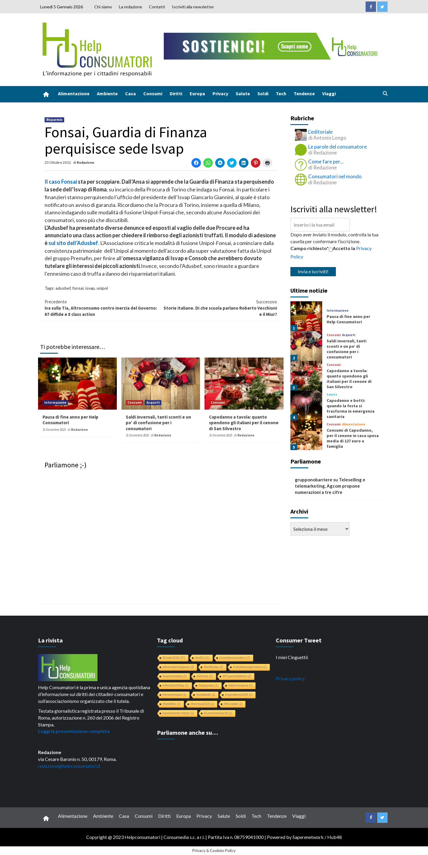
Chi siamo (103, 6)
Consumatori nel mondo (335, 176)
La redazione (130, 6)
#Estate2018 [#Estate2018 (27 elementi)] (174, 657)
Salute (243, 93)
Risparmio (54, 120)
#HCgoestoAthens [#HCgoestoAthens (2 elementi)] (237, 676)
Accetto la (342, 248)
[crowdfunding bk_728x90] (272, 45)
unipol (102, 288)
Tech (281, 93)
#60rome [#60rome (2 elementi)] (204, 676)
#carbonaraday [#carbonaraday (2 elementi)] (175, 676)
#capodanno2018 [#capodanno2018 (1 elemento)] (238, 694)
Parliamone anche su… (187, 732)
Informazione (55, 402)
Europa (197, 93)
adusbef (63, 288)
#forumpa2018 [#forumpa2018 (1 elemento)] (202, 704)
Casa (130, 93)
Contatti (157, 6)
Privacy (220, 93)
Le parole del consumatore (337, 146)
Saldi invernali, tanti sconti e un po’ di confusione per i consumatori (158, 422)
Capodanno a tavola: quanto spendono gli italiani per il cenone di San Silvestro (243, 422)
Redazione (85, 162)
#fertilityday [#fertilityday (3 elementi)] (213, 667)
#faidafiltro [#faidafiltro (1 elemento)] (172, 704)
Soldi (262, 93)
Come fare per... (326, 161)
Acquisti (153, 402)
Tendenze (304, 93)
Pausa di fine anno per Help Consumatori (348, 319)
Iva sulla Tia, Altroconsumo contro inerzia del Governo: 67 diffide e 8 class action (103, 308)
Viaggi (329, 93)
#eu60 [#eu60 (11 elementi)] (202, 657)
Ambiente (107, 93)
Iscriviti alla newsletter (193, 6)
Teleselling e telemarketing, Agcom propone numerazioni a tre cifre (330, 486)
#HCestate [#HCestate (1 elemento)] (233, 704)
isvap (90, 288)
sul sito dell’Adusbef (73, 243)
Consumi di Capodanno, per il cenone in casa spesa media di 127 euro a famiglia (353, 438)
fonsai (78, 288)
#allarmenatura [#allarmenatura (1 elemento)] (240, 685)
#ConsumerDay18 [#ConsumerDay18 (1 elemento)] (218, 713)
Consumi (152, 93)
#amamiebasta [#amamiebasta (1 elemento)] (175, 694)
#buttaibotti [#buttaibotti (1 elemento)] (205, 694)
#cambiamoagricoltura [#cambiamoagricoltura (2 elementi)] (250, 667)
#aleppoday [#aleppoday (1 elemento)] (208, 685)
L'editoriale (320, 132)
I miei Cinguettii (292, 657)
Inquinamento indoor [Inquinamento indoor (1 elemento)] (178, 713)
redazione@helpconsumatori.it (69, 766)
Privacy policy (290, 678)
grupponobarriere (313, 479)
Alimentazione (73, 93)
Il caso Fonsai (61, 181)
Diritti (176, 93)
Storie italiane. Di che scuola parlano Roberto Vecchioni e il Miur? (219, 308)
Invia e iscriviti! (313, 271)
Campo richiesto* (309, 248)
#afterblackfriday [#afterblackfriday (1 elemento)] (176, 685)
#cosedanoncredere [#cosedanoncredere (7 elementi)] (234, 657)
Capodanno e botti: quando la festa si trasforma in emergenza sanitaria (350, 408)
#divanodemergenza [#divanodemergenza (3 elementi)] (178, 667)
